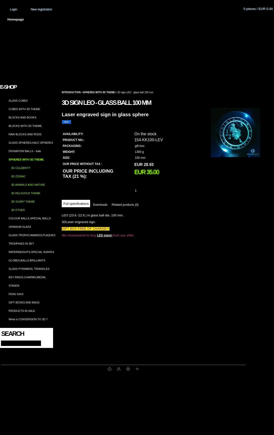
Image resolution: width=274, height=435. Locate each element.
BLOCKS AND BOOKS (22, 117)
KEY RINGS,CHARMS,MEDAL (27, 277)
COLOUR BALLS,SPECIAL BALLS (30, 218)
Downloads (100, 204)
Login (13, 9)
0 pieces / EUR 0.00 (258, 9)
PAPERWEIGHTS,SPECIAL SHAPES (31, 252)
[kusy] (141, 190)
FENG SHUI (16, 294)
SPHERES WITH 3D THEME (26, 159)
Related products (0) (125, 204)
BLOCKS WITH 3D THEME (25, 125)
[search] (45, 343)
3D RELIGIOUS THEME (25, 193)
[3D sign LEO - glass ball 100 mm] (235, 137)
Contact (206, 19)
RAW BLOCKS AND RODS (25, 134)
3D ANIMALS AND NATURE (28, 184)
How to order (178, 19)
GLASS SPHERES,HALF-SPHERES (31, 142)
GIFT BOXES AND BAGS (24, 302)
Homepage (15, 19)
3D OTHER (18, 209)
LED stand (105, 235)
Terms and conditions (106, 19)
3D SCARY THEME (23, 201)
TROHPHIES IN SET (21, 243)
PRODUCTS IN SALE (22, 310)
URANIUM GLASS (20, 226)
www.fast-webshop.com (54, 368)
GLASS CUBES (18, 100)
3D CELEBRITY (20, 167)
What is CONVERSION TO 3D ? (28, 319)
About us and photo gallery (57, 19)
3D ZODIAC (18, 176)
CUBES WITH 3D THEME (24, 109)
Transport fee (146, 19)
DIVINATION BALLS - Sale (25, 151)
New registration (41, 9)
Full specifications (76, 204)
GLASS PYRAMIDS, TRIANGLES (29, 268)
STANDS (14, 285)
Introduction (71, 92)
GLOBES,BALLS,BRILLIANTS (27, 260)
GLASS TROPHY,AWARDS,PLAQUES (32, 235)
